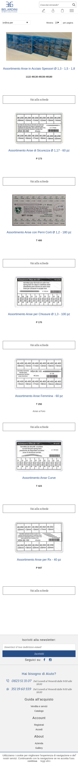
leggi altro (45, 761)
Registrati (39, 724)
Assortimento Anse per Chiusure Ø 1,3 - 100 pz (39, 314)
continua (32, 761)
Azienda (39, 743)
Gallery (39, 748)
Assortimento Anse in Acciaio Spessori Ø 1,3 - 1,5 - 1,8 (39, 68)
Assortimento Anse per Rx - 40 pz (39, 559)
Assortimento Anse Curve (39, 477)
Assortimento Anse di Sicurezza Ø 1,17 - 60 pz (39, 150)
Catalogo (39, 711)
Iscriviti (39, 653)
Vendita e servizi (39, 706)
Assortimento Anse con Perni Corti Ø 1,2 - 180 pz (39, 232)
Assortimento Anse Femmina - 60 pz (39, 396)
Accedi (39, 729)
